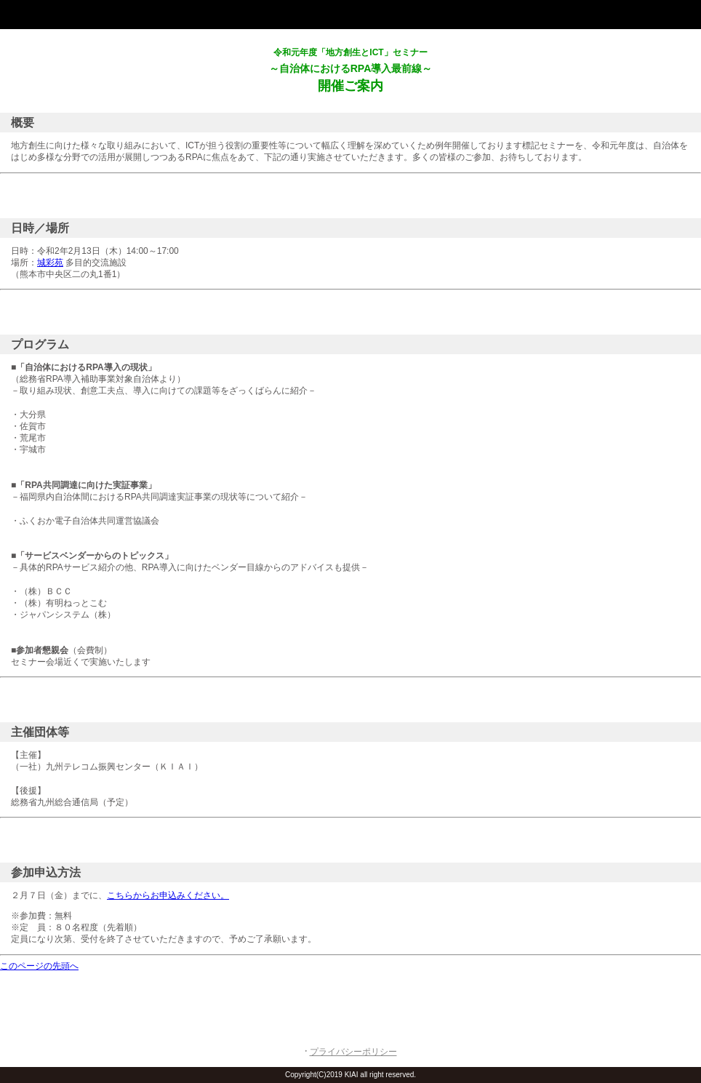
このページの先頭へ (39, 966)
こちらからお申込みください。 (168, 895)
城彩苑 (50, 262)
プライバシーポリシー (353, 1052)
